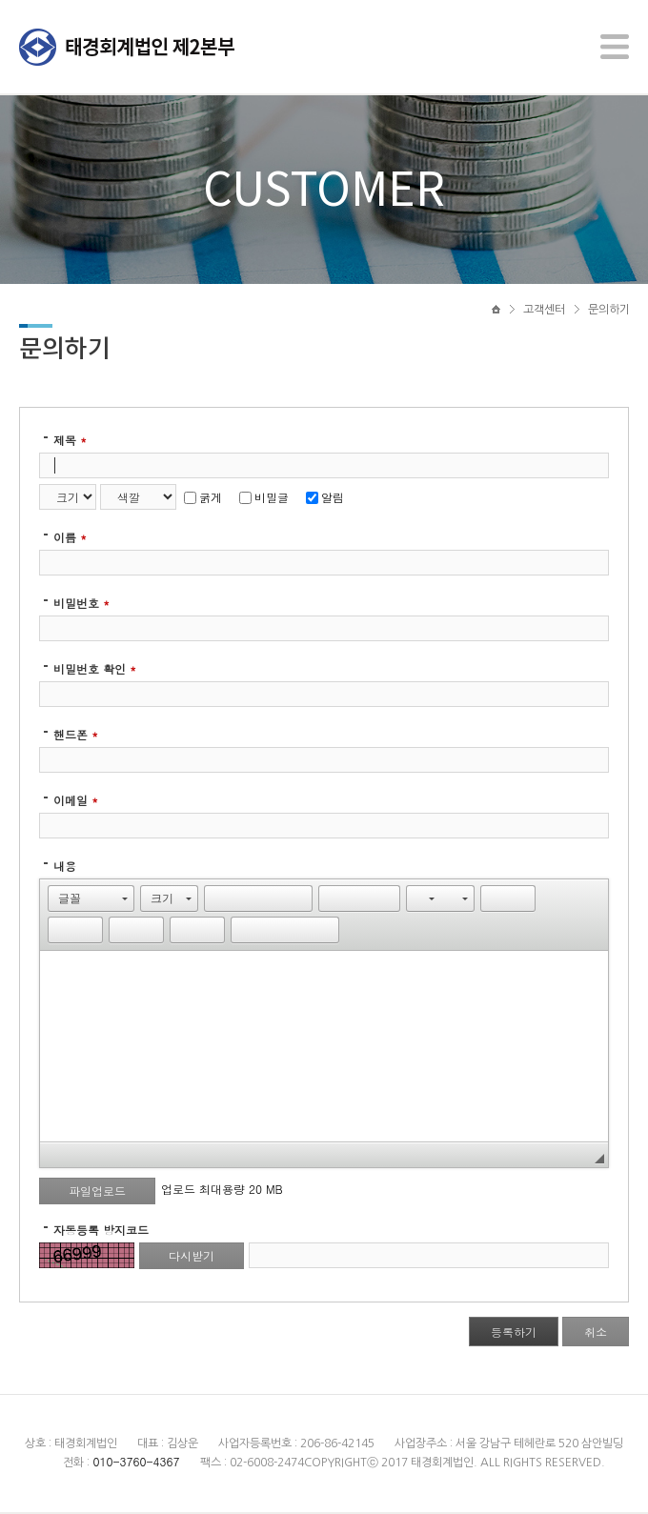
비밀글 (264, 499)
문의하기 (609, 311)
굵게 (203, 499)
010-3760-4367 (135, 1463)
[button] (91, 900)
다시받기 (191, 1257)
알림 (325, 499)
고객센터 (544, 311)
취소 (595, 1333)
